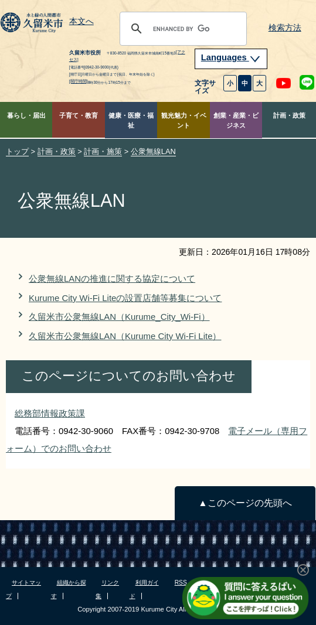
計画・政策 (289, 115)
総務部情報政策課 (50, 413)
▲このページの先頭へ (244, 503)
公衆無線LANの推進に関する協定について (112, 279)
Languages (231, 57)
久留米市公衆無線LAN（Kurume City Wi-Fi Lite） (125, 336)
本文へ (81, 22)
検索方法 (285, 27)
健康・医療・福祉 (131, 120)
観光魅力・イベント (183, 120)
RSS (181, 582)
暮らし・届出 (26, 115)
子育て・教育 (78, 115)
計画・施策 (103, 151)
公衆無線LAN (153, 151)
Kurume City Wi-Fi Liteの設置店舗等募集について (125, 298)
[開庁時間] (78, 81)
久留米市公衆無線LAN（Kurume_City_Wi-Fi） (119, 317)
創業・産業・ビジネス (236, 120)
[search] (181, 29)
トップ (17, 151)
